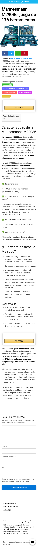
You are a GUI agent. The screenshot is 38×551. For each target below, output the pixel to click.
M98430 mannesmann (25, 92)
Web (3, 467)
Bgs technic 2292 (7, 85)
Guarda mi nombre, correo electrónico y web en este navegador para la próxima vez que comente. (18, 480)
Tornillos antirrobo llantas (9, 92)
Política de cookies (10, 503)
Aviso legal (7, 510)
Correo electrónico (9, 457)
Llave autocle (6, 96)
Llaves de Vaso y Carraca (18, 2)
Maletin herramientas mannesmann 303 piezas (15, 88)
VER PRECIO (19, 108)
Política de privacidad (11, 506)
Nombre (5, 446)
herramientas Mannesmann (21, 58)
